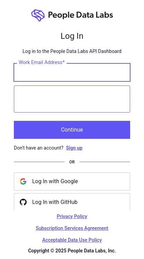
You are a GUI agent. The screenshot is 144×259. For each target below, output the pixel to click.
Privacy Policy (72, 216)
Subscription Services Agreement (72, 228)
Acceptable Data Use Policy (72, 240)
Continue (72, 129)
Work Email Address (42, 62)
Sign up (74, 148)
